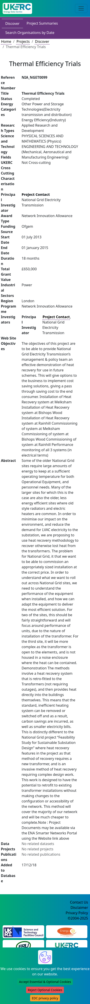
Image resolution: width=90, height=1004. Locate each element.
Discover (12, 23)
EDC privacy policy (45, 998)
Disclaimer (79, 907)
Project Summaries (42, 23)
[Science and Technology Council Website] (23, 931)
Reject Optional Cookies (45, 990)
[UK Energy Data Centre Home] (17, 8)
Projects (23, 41)
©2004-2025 (78, 918)
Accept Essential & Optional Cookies (45, 982)
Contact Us (79, 902)
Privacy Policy (77, 912)
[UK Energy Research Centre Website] (66, 945)
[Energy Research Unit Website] (23, 945)
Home (6, 41)
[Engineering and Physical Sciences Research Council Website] (66, 931)
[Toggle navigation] (81, 8)
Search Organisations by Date (29, 32)
